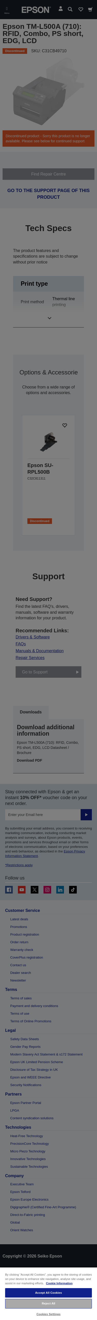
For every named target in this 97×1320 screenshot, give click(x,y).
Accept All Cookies (48, 1292)
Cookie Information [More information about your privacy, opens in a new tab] (59, 1283)
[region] (48, 1293)
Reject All (48, 1303)
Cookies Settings (48, 1314)
